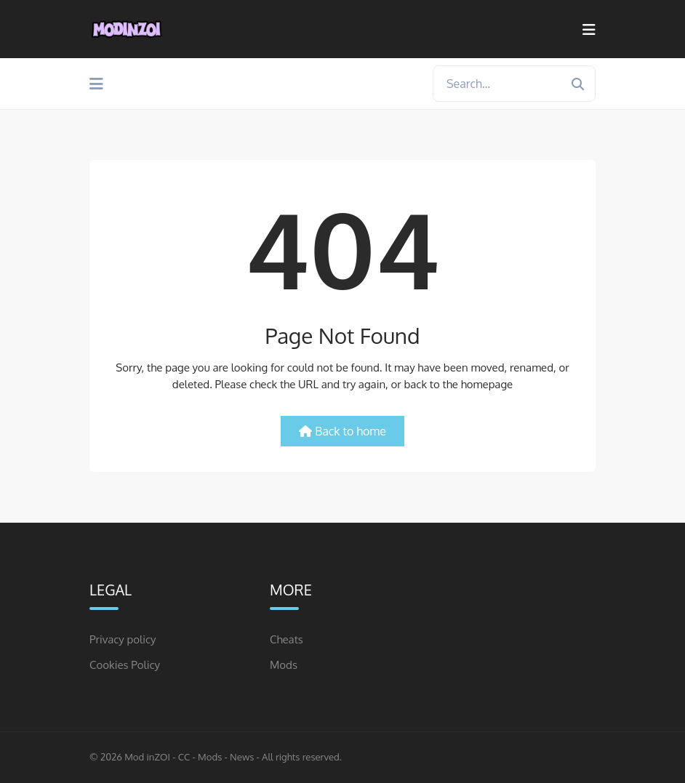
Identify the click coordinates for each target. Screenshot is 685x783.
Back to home (342, 431)
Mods (283, 665)
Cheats (286, 639)
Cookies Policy (124, 665)
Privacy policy (122, 639)
